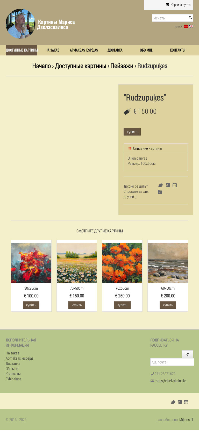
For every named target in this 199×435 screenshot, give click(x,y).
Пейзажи (121, 65)
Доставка (115, 50)
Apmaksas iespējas (84, 50)
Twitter (160, 185)
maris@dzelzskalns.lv (170, 380)
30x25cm (31, 288)
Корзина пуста (178, 4)
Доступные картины (21, 50)
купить (132, 131)
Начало (41, 65)
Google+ (160, 192)
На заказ (52, 50)
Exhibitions (13, 378)
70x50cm (76, 288)
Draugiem (175, 185)
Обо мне (146, 50)
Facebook (168, 185)
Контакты (177, 50)
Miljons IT (186, 419)
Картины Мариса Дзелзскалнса (56, 24)
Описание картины (145, 148)
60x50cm (168, 288)
